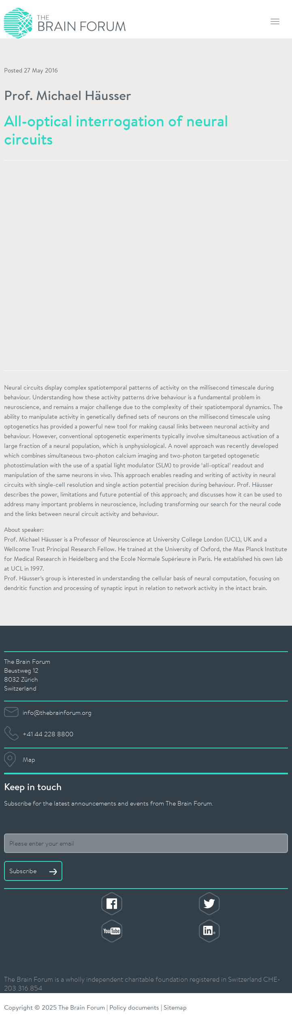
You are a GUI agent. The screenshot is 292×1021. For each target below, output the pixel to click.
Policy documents (134, 1007)
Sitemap (175, 1007)
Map (29, 759)
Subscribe (33, 871)
